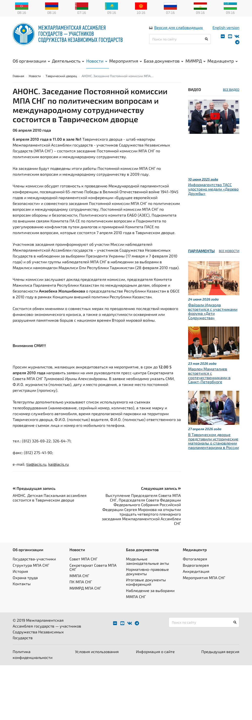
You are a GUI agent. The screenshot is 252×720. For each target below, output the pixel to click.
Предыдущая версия (220, 658)
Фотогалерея (195, 565)
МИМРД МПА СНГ (85, 594)
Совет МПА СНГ (83, 565)
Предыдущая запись (34, 494)
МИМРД (195, 63)
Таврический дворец (61, 82)
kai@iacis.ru (58, 470)
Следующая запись (161, 494)
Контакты (22, 590)
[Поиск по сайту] (180, 42)
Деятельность (68, 63)
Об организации (31, 63)
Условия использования (97, 658)
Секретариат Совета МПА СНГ (92, 573)
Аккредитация (196, 578)
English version (226, 30)
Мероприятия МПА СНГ (204, 584)
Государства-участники (34, 565)
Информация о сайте (155, 658)
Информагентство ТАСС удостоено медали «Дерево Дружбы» (213, 195)
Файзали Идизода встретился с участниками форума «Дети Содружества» (212, 318)
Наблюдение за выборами (150, 597)
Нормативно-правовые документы (147, 578)
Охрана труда (25, 584)
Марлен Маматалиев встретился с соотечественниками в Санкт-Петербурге (209, 382)
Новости (96, 63)
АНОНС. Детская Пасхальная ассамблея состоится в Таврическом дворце (50, 504)
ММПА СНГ (79, 582)
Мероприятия (125, 63)
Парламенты (201, 257)
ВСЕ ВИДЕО (231, 96)
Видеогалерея (196, 571)
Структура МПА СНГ (31, 571)
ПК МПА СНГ (80, 588)
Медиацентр (222, 63)
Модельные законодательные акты (147, 567)
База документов (163, 63)
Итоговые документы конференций (146, 588)
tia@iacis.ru (36, 470)
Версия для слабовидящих (178, 30)
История (20, 578)
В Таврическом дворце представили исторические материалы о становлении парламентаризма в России (213, 447)
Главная (18, 82)
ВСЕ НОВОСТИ (229, 258)
